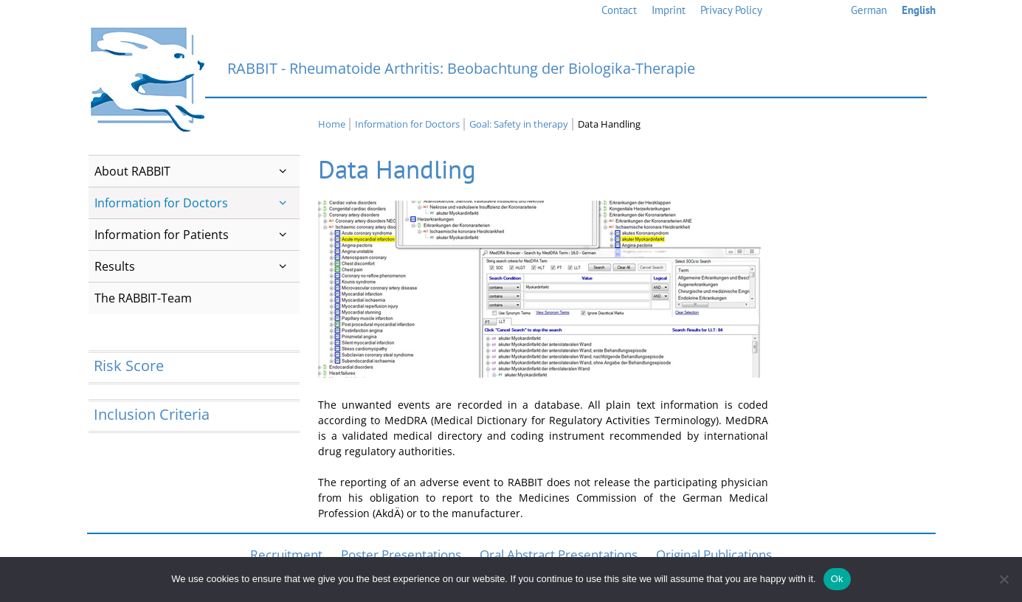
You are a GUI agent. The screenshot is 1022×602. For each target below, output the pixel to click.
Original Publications (714, 554)
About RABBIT (197, 171)
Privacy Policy (731, 10)
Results (197, 266)
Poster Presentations (401, 554)
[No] (1003, 579)
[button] (283, 171)
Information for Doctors (197, 202)
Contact (619, 10)
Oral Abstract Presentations (559, 554)
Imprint (669, 10)
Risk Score (129, 366)
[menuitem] (869, 10)
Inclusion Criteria (152, 414)
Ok (837, 578)
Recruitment (286, 554)
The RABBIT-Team (143, 298)
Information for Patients (197, 234)
